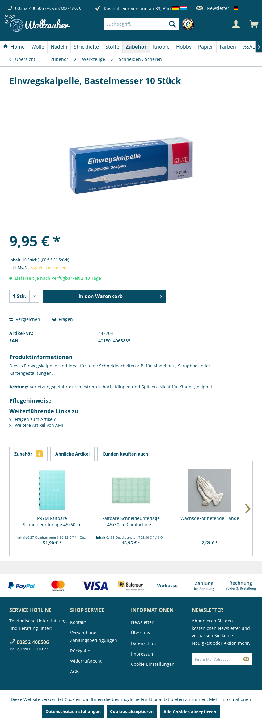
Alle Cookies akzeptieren (189, 712)
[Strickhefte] (86, 47)
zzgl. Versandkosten (48, 268)
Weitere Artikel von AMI (36, 425)
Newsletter (212, 8)
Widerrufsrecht (86, 661)
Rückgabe (80, 651)
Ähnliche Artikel (72, 454)
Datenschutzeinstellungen (73, 711)
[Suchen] (172, 24)
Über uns (140, 633)
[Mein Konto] (236, 24)
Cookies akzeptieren (132, 711)
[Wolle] (37, 47)
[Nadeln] (59, 47)
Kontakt (78, 622)
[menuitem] (150, 24)
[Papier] (205, 47)
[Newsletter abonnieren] (246, 659)
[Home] (14, 47)
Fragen (62, 319)
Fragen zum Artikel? (32, 419)
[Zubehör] (136, 47)
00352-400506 (29, 8)
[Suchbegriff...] (141, 24)
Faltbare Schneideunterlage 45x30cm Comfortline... (131, 521)
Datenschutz (144, 643)
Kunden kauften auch (125, 454)
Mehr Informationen (230, 699)
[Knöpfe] (161, 47)
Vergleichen (24, 319)
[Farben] (228, 47)
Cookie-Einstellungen (153, 664)
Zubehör (28, 454)
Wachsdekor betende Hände (209, 518)
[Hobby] (184, 47)
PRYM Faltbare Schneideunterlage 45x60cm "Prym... (52, 521)
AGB (74, 671)
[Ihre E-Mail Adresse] (216, 659)
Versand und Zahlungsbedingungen (93, 636)
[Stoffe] (112, 47)
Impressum (142, 654)
